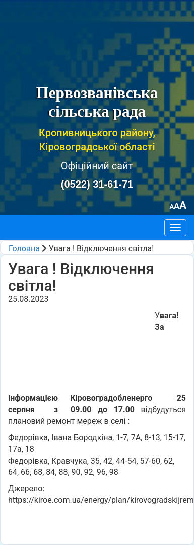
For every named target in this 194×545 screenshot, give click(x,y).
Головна (24, 248)
